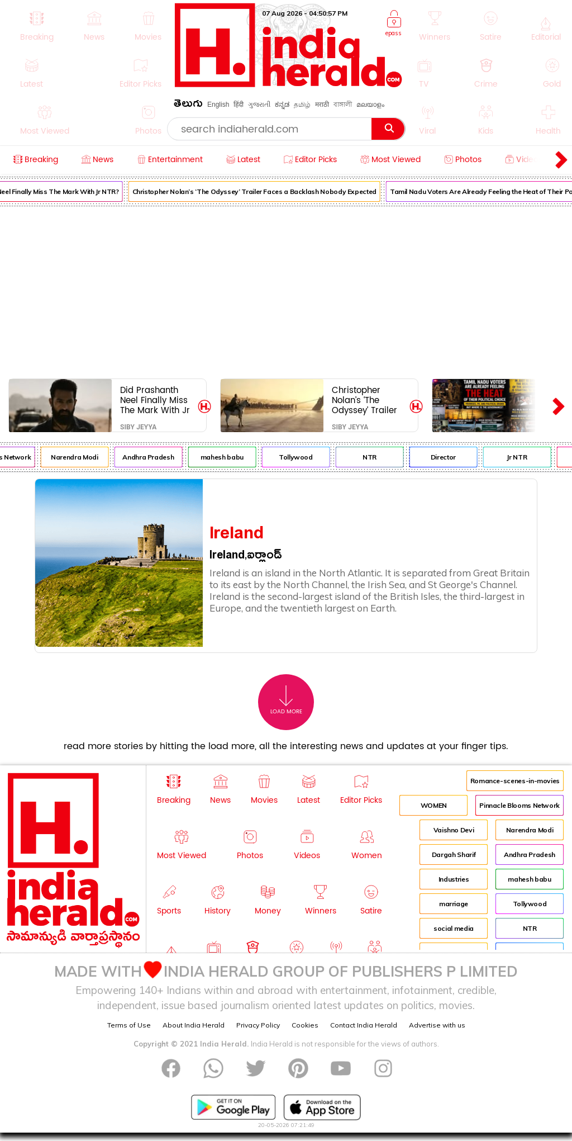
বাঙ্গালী (342, 104)
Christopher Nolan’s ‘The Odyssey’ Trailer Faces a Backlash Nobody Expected (258, 191)
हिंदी (238, 104)
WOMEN (434, 805)
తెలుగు (188, 105)
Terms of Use (129, 1025)
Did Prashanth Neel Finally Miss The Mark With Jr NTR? (155, 400)
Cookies (305, 1025)
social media (453, 928)
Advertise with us (437, 1025)
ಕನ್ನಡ (282, 104)
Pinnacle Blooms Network (519, 805)
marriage (453, 903)
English (218, 104)
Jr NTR (521, 457)
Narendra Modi (78, 457)
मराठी (322, 104)
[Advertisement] (286, 290)
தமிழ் (302, 104)
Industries (453, 879)
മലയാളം (370, 104)
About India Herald (194, 1025)
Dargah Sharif (453, 854)
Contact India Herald (363, 1025)
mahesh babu (225, 457)
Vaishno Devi (453, 830)
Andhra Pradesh (152, 457)
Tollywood (300, 457)
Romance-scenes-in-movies (515, 781)
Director (447, 457)
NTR (374, 457)
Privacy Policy (258, 1025)
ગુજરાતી (259, 104)
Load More (286, 700)
